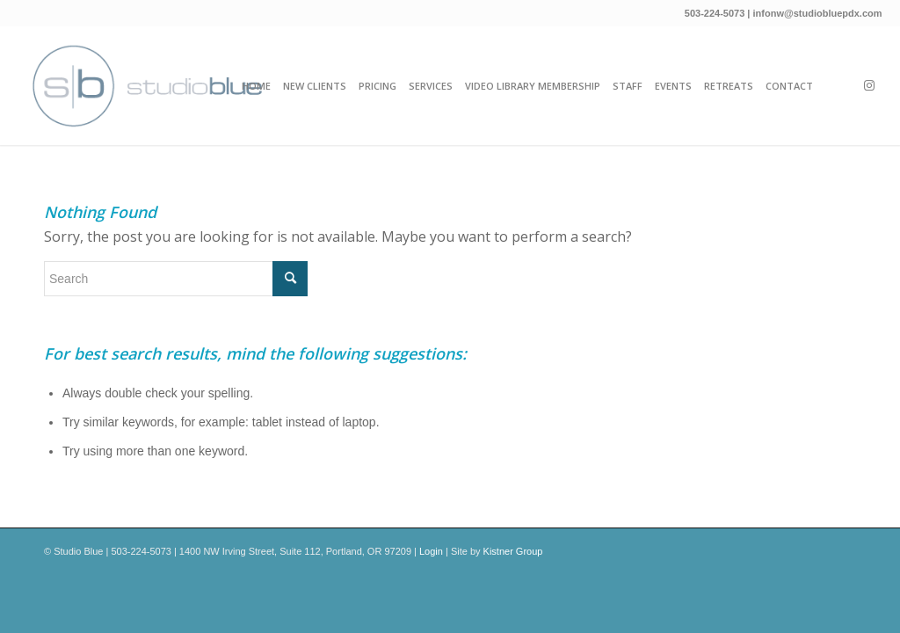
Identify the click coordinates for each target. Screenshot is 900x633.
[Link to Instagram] (869, 85)
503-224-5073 (715, 13)
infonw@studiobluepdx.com (817, 13)
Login (431, 551)
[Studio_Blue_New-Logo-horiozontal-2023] (147, 85)
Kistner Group (513, 551)
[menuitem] (256, 85)
